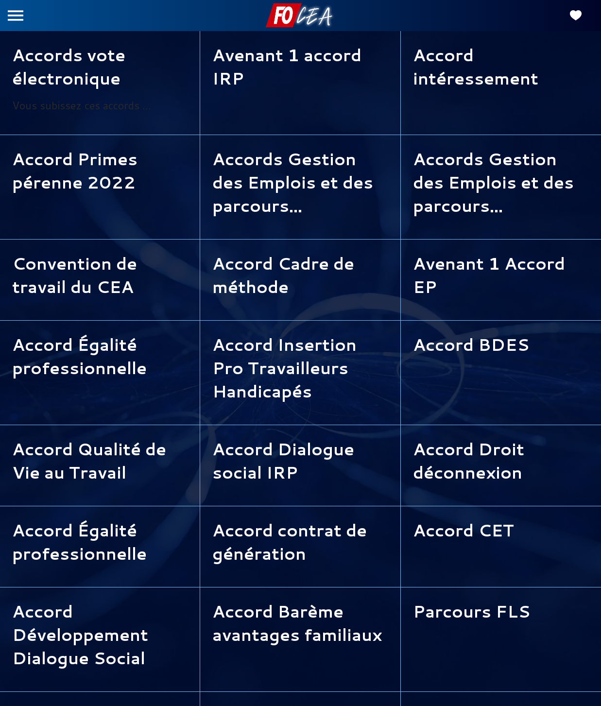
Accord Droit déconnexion (468, 460)
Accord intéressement (475, 66)
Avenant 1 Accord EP (489, 275)
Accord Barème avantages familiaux (297, 623)
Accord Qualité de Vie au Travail (89, 460)
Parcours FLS (471, 611)
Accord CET (463, 530)
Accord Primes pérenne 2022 (74, 170)
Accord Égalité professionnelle (79, 356)
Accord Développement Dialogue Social (80, 635)
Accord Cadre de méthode (283, 275)
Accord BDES (471, 344)
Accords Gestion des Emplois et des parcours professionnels (292, 182)
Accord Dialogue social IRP (283, 460)
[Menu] (15, 15)
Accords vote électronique (68, 66)
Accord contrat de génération (289, 541)
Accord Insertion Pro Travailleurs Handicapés (284, 368)
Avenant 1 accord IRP (286, 66)
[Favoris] (575, 15)
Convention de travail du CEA (74, 275)
